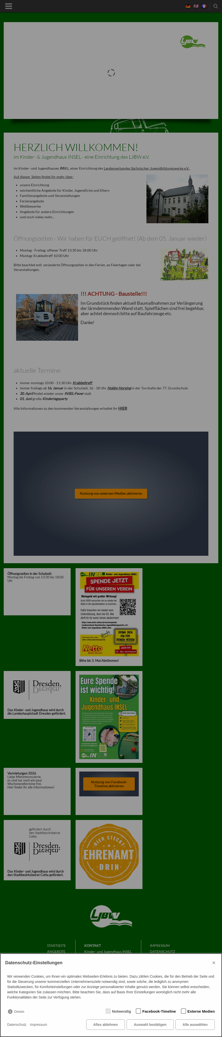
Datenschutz (17, 1025)
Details (19, 1011)
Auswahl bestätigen (150, 1025)
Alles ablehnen (105, 1025)
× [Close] (214, 962)
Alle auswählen (195, 1025)
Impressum (38, 1025)
